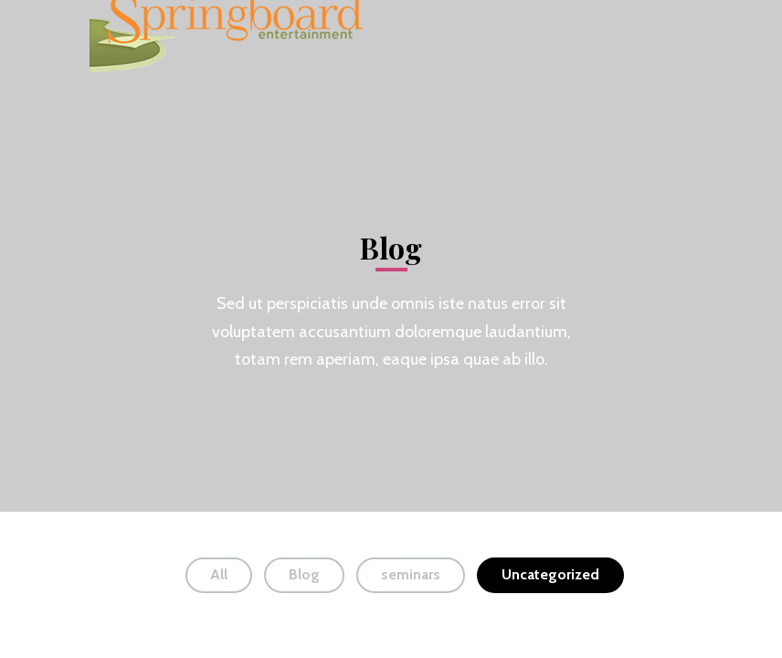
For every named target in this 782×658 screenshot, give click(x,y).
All (218, 574)
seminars (410, 574)
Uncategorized (550, 574)
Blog (304, 574)
